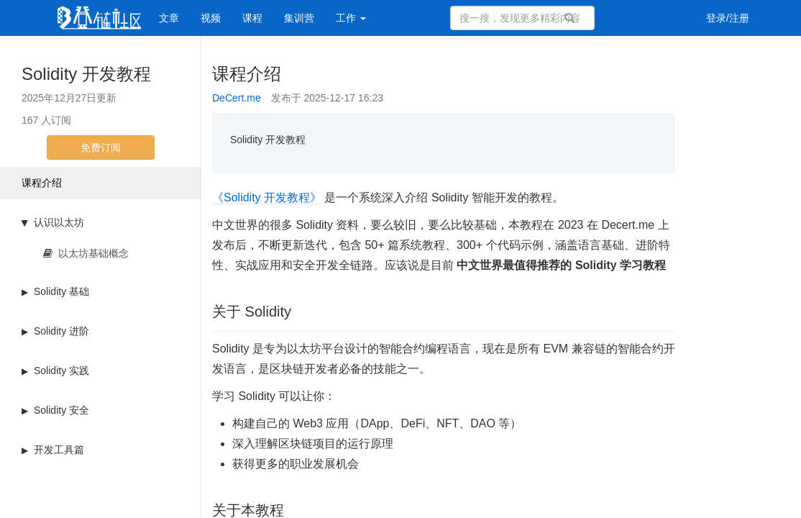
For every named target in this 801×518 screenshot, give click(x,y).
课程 (252, 18)
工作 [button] (351, 18)
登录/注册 (727, 18)
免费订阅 (101, 147)
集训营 (299, 18)
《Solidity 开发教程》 (266, 197)
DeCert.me (236, 98)
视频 (211, 18)
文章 (169, 18)
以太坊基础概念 (86, 253)
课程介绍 (42, 182)
